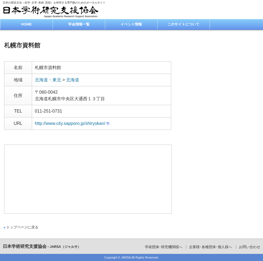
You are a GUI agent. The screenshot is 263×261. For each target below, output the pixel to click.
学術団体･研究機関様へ (163, 247)
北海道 (72, 80)
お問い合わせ (249, 247)
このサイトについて (183, 24)
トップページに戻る (22, 227)
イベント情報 (131, 24)
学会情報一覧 (79, 24)
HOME (26, 24)
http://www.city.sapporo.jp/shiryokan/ (70, 123)
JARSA (126, 257)
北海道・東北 (48, 80)
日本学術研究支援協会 (42, 246)
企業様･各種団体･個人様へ (210, 247)
